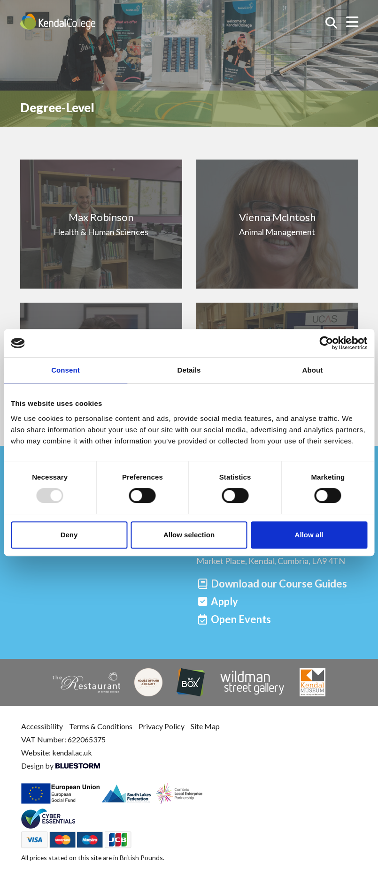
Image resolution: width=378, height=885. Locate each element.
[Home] (57, 22)
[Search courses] (331, 23)
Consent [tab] (65, 370)
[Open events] (233, 619)
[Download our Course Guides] (271, 583)
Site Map (205, 726)
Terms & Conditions (100, 726)
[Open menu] (352, 21)
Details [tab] (189, 370)
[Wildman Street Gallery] (252, 682)
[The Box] (191, 682)
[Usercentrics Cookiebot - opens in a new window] (326, 343)
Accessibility (42, 726)
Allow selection (189, 535)
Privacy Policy (162, 726)
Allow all (309, 535)
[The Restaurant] (86, 682)
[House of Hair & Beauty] (148, 682)
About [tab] (312, 370)
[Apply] (217, 601)
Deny (69, 535)
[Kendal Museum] (312, 682)
